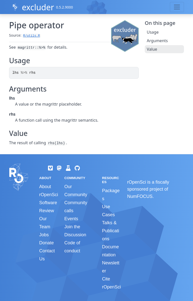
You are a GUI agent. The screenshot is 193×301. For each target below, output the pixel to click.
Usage (153, 32)
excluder (38, 7)
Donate (46, 242)
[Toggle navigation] (177, 7)
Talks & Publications (110, 230)
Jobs (44, 234)
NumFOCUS (140, 196)
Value (152, 49)
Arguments (157, 40)
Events (71, 218)
